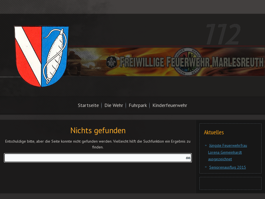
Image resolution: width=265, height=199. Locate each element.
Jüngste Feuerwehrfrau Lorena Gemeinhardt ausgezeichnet (227, 152)
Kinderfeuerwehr (169, 105)
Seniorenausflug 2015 (227, 167)
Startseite (88, 105)
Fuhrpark (138, 105)
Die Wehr (113, 105)
